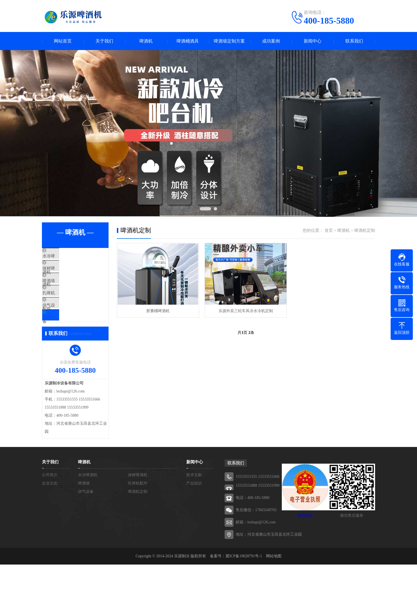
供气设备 (63, 322)
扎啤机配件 (65, 305)
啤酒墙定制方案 (229, 41)
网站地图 (274, 580)
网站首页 (63, 41)
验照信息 (305, 540)
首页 (329, 230)
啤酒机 (146, 41)
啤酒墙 (61, 289)
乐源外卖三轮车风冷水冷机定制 (245, 311)
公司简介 (49, 499)
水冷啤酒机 (65, 256)
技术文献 (194, 499)
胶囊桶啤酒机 (158, 311)
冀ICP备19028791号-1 (243, 580)
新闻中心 (312, 41)
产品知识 (194, 508)
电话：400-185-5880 (252, 522)
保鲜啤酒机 (65, 272)
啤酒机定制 (65, 338)
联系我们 (354, 41)
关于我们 (104, 41)
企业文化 (49, 508)
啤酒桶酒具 (188, 41)
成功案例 (271, 41)
